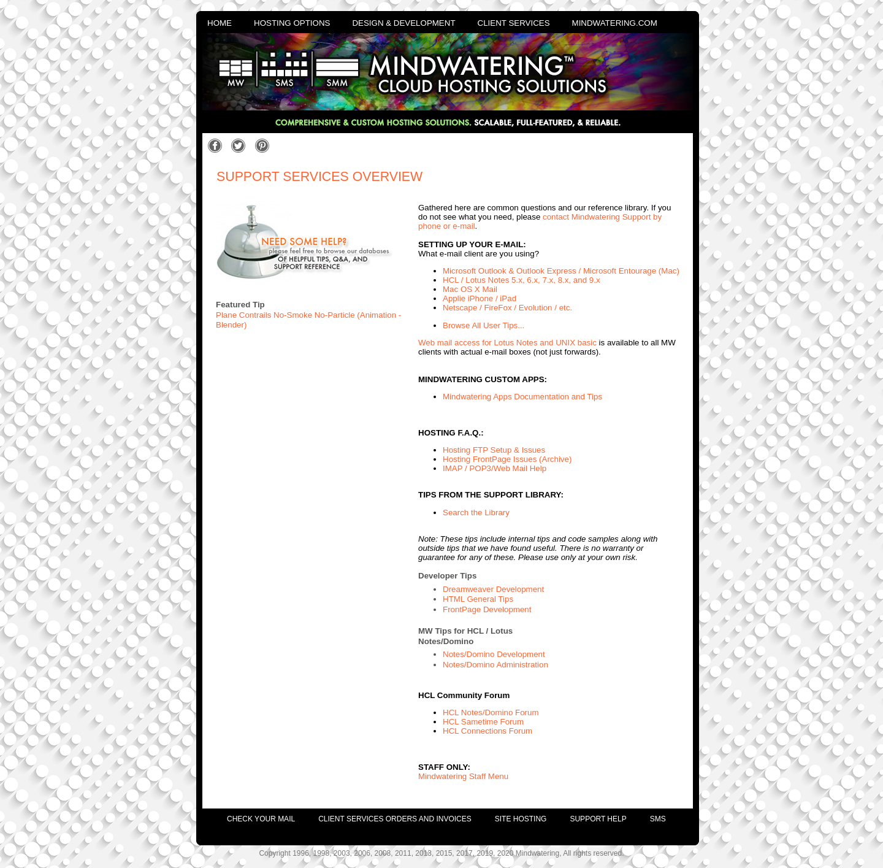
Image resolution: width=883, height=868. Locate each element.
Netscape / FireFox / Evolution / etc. (507, 307)
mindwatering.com (614, 23)
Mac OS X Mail (470, 289)
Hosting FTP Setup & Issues (494, 450)
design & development (403, 23)
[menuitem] (249, 815)
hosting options (292, 23)
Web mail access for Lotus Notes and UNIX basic (507, 342)
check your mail (261, 819)
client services (514, 23)
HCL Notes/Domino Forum (491, 712)
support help (598, 819)
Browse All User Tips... (483, 325)
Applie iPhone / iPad (479, 298)
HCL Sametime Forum (483, 721)
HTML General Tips (478, 599)
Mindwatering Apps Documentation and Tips (522, 396)
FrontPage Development (487, 609)
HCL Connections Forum (487, 730)
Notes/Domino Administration (495, 664)
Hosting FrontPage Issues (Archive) (507, 459)
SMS (658, 819)
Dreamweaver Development (493, 589)
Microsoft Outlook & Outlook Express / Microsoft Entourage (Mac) (561, 270)
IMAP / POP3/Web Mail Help (494, 468)
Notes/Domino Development (494, 654)
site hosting (521, 819)
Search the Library (476, 512)
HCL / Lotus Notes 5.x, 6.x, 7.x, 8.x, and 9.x (521, 280)
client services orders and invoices (395, 819)
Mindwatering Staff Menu (463, 776)
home (219, 23)
